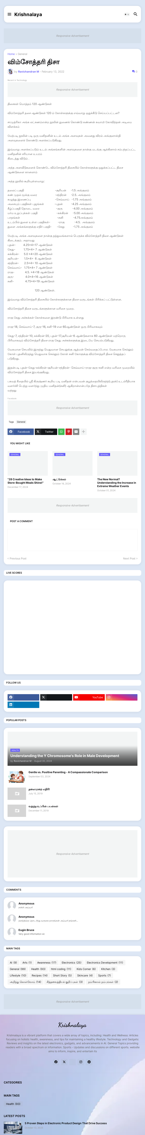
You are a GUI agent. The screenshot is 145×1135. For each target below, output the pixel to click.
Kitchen (108, 969)
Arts (27, 962)
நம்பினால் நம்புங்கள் (103, 982)
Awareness (46, 962)
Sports (104, 975)
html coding (61, 969)
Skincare (85, 975)
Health (38, 969)
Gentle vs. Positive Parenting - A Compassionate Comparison (68, 772)
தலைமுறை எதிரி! (39, 789)
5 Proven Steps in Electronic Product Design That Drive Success (66, 1123)
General (22, 54)
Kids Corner (86, 969)
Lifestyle (18, 975)
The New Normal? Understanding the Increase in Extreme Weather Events (116, 483)
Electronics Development (105, 962)
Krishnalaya (28, 14)
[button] (9, 14)
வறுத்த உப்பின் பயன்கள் (43, 806)
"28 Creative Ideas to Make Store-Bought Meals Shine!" (26, 481)
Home (11, 54)
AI (13, 962)
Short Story (62, 975)
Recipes (40, 975)
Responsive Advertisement (72, 35)
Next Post (129, 558)
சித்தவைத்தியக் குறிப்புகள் (65, 982)
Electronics (71, 962)
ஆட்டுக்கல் (59, 479)
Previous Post (18, 558)
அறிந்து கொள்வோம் (25, 982)
